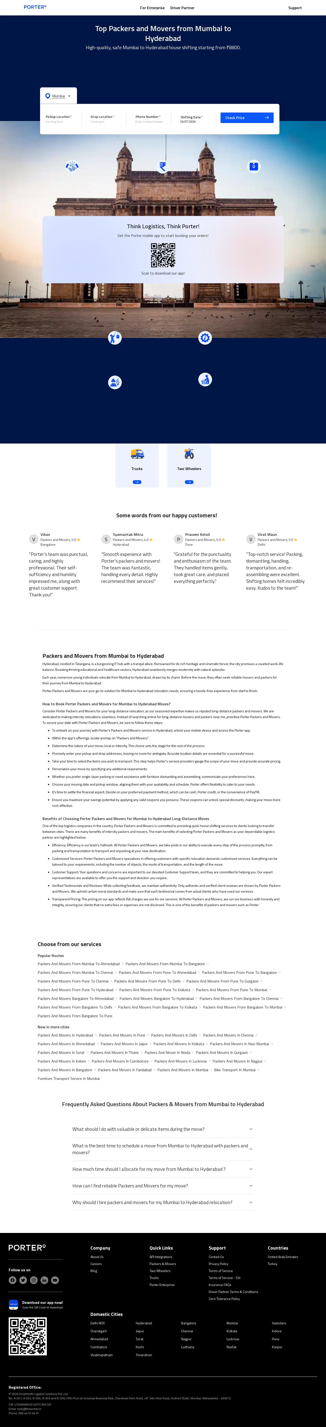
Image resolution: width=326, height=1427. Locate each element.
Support (295, 8)
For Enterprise (152, 8)
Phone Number (147, 116)
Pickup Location (58, 116)
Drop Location (101, 116)
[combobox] (60, 122)
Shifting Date (190, 116)
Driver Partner (182, 8)
